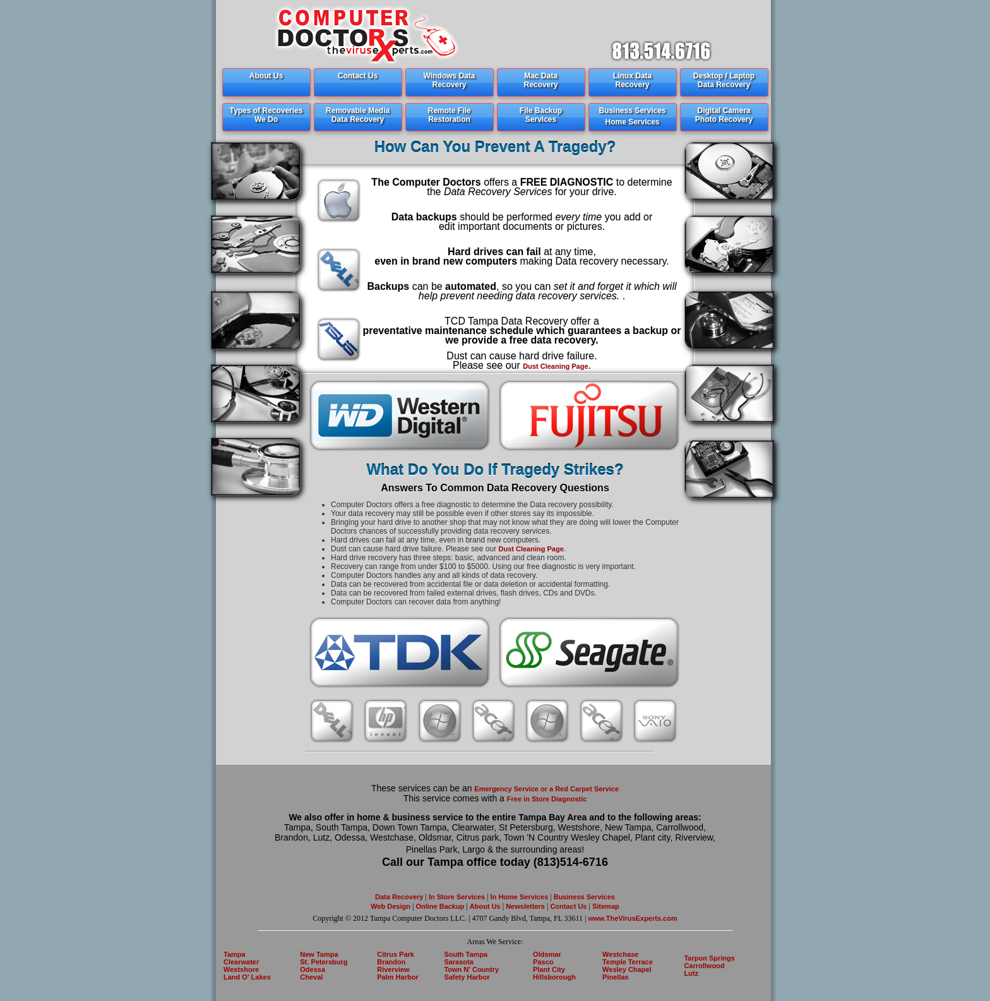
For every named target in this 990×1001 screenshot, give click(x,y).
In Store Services (457, 897)
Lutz (691, 973)
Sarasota (458, 962)
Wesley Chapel (626, 969)
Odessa (312, 969)
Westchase (620, 954)
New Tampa (319, 954)
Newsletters (526, 906)
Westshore (241, 969)
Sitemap (604, 906)
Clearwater (241, 962)
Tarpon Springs (709, 958)
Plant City (549, 969)
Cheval (311, 977)
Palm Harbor (397, 977)
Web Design (390, 906)
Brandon (391, 962)
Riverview (393, 969)
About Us (485, 906)
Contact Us (567, 906)
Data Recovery (399, 897)
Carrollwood (704, 965)
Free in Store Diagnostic (547, 799)
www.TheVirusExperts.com (632, 918)
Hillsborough (554, 977)
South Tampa (465, 954)
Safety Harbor (466, 977)
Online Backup (439, 906)
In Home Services (520, 897)
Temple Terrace (627, 962)
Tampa (235, 954)
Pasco (543, 962)
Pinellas (615, 977)
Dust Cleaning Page (555, 366)
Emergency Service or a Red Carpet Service (546, 789)
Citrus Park (395, 954)
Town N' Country (471, 969)
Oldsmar (547, 954)
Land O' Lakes (247, 977)
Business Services (584, 897)
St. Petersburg (323, 962)
